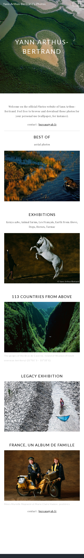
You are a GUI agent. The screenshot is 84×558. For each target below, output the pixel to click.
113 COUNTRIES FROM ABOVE (42, 296)
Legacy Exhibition (42, 376)
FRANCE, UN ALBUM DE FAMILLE (42, 445)
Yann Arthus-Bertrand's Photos (24, 4)
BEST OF (42, 137)
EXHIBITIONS (42, 214)
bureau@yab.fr (48, 124)
